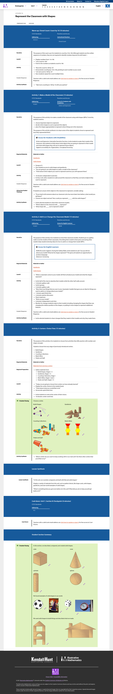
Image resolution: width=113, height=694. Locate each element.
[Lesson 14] (76, 7)
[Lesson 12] (70, 7)
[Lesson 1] (42, 7)
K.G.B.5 (35, 104)
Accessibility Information (60, 677)
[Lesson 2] (45, 7)
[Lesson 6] (54, 7)
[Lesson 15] (80, 7)
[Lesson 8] (59, 7)
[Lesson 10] (64, 7)
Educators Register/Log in (101, 1)
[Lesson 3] (47, 7)
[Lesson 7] (57, 7)
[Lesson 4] (50, 7)
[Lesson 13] (73, 7)
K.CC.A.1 (35, 40)
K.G (34, 510)
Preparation (21, 23)
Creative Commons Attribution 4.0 (54, 680)
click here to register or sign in (70, 78)
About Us (79, 1)
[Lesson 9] (61, 7)
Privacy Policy (49, 677)
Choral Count (62, 41)
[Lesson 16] (83, 7)
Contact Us (88, 1)
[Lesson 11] (67, 7)
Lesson (31, 23)
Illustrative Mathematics (26, 680)
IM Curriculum (70, 1)
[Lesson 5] (52, 7)
